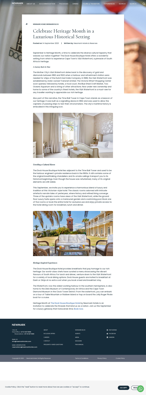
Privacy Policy (102, 358)
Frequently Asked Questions (53, 344)
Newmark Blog (52, 24)
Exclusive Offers (49, 333)
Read (135, 388)
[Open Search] (144, 4)
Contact (47, 341)
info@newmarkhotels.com (21, 341)
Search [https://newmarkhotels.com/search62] (133, 4)
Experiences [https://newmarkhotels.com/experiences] (109, 4)
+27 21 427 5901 (29, 334)
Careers (46, 337)
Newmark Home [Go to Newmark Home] (39, 24)
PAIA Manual (79, 344)
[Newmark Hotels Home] (18, 4)
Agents (77, 333)
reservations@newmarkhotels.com (24, 347)
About (46, 330)
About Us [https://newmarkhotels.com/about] (31, 4)
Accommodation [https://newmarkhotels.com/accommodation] (47, 4)
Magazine (78, 341)
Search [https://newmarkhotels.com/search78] (122, 4)
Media (77, 337)
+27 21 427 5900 (25, 332)
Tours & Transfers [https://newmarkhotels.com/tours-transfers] (91, 4)
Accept (123, 388)
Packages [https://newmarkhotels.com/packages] (63, 4)
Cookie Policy (120, 358)
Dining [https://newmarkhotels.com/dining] (75, 4)
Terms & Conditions (81, 358)
